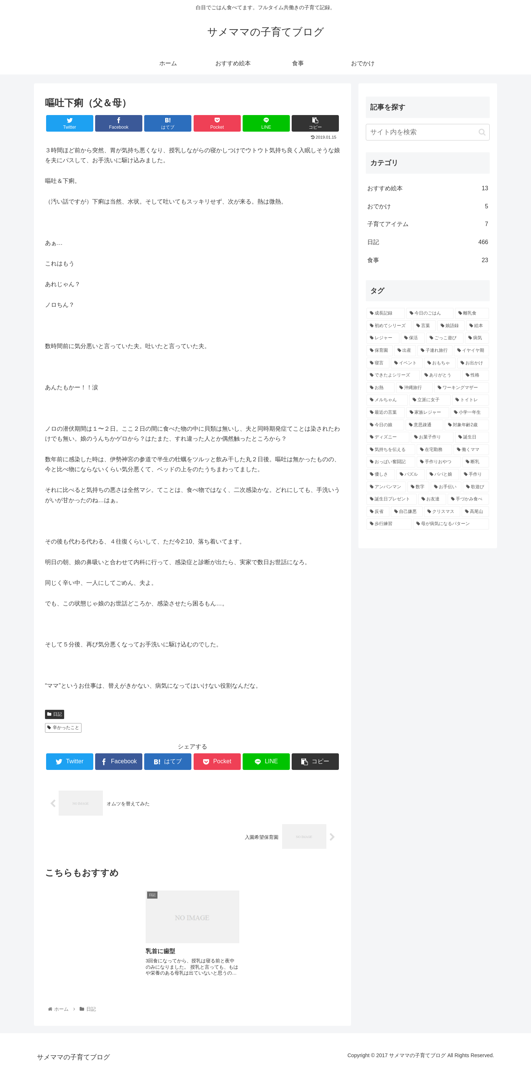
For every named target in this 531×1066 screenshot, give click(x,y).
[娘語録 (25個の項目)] (451, 325)
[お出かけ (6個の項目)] (473, 363)
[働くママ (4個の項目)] (471, 449)
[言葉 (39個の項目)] (424, 325)
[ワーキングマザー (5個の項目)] (461, 387)
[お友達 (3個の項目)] (432, 499)
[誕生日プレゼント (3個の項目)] (392, 499)
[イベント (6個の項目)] (407, 363)
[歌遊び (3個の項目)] (476, 487)
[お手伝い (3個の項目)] (446, 487)
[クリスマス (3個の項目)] (442, 511)
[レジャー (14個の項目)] (383, 338)
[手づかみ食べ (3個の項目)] (468, 499)
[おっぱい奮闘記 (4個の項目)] (391, 462)
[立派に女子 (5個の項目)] (430, 400)
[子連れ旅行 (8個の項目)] (434, 350)
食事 (427, 260)
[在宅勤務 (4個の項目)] (434, 449)
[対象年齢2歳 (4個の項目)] (467, 425)
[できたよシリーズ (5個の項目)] (393, 375)
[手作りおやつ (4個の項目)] (439, 462)
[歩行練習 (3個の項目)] (389, 523)
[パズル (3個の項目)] (410, 474)
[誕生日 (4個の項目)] (472, 437)
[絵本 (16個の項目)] (477, 325)
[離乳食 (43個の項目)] (472, 313)
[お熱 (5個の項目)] (381, 387)
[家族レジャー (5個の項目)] (427, 412)
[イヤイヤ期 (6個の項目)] (471, 350)
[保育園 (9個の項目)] (380, 350)
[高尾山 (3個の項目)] (475, 511)
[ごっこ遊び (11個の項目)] (445, 338)
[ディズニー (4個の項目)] (388, 437)
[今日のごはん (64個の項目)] (430, 313)
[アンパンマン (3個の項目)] (386, 487)
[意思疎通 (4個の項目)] (424, 425)
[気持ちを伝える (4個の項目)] (391, 449)
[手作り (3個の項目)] (475, 474)
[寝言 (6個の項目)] (378, 363)
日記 (54, 714)
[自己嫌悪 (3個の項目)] (407, 511)
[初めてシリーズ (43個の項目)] (389, 325)
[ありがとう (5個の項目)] (441, 375)
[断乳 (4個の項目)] (475, 462)
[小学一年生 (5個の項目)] (470, 412)
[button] (482, 132)
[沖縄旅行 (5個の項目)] (414, 387)
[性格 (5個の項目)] (475, 375)
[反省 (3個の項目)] (378, 511)
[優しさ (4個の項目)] (381, 474)
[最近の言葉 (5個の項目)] (386, 412)
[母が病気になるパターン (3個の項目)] (451, 523)
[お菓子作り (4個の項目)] (432, 437)
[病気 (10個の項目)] (477, 338)
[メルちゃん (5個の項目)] (387, 400)
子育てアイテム (427, 224)
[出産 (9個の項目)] (405, 350)
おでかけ (427, 206)
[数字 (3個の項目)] (418, 487)
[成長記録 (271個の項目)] (386, 313)
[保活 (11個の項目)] (413, 338)
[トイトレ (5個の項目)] (470, 400)
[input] (428, 132)
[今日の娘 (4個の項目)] (385, 425)
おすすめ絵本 (427, 188)
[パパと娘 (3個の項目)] (442, 474)
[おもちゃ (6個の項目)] (440, 363)
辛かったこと (63, 727)
